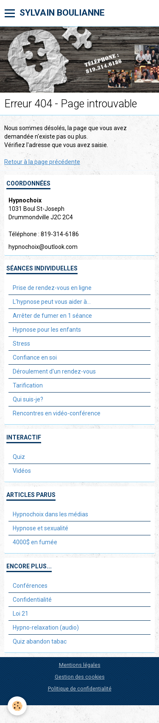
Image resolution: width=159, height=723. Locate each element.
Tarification (28, 385)
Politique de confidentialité (80, 688)
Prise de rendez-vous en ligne (52, 287)
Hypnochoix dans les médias (50, 514)
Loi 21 (20, 613)
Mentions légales (79, 665)
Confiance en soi (35, 357)
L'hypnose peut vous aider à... (52, 301)
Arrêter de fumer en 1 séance (52, 315)
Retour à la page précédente (42, 161)
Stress (21, 343)
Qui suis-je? (28, 399)
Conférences (30, 585)
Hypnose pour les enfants (47, 329)
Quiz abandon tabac (40, 641)
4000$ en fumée (35, 542)
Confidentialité (32, 599)
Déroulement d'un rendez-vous (54, 371)
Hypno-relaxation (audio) (46, 627)
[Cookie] (17, 705)
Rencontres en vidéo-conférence (56, 413)
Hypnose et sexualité (40, 528)
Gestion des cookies (80, 677)
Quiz (19, 456)
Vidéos (22, 470)
